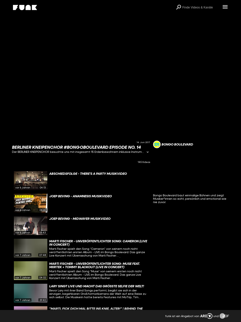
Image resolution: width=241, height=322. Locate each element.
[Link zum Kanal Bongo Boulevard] (173, 144)
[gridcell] (81, 180)
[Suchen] (178, 7)
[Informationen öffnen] (147, 152)
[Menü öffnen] (225, 7)
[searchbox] (201, 7)
